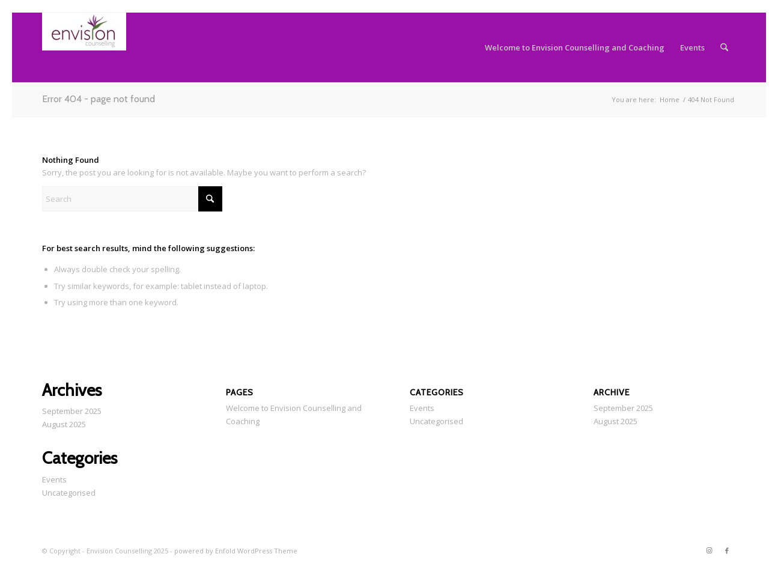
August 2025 (64, 424)
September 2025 (72, 411)
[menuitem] (574, 47)
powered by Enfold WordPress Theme (235, 550)
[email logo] (84, 47)
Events (54, 479)
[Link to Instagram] (709, 550)
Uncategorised (69, 492)
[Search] (724, 47)
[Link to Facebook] (727, 550)
